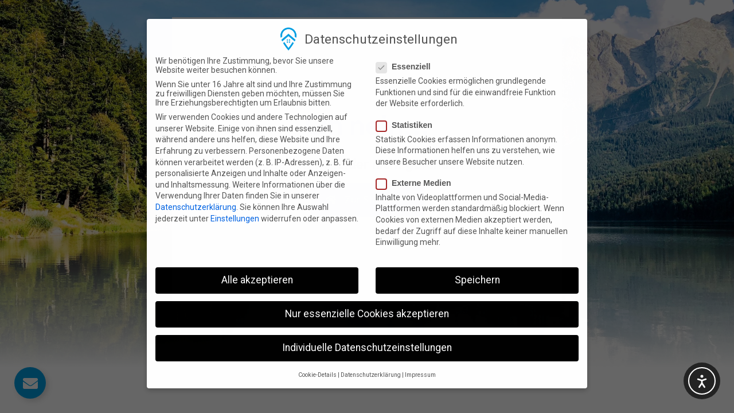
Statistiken (408, 99)
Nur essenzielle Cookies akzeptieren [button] (367, 289)
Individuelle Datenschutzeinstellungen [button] (367, 323)
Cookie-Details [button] (317, 349)
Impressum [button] (420, 349)
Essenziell (407, 41)
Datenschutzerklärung (195, 182)
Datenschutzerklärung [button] (371, 349)
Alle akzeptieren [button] (257, 255)
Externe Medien (417, 157)
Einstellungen (234, 193)
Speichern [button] (477, 255)
